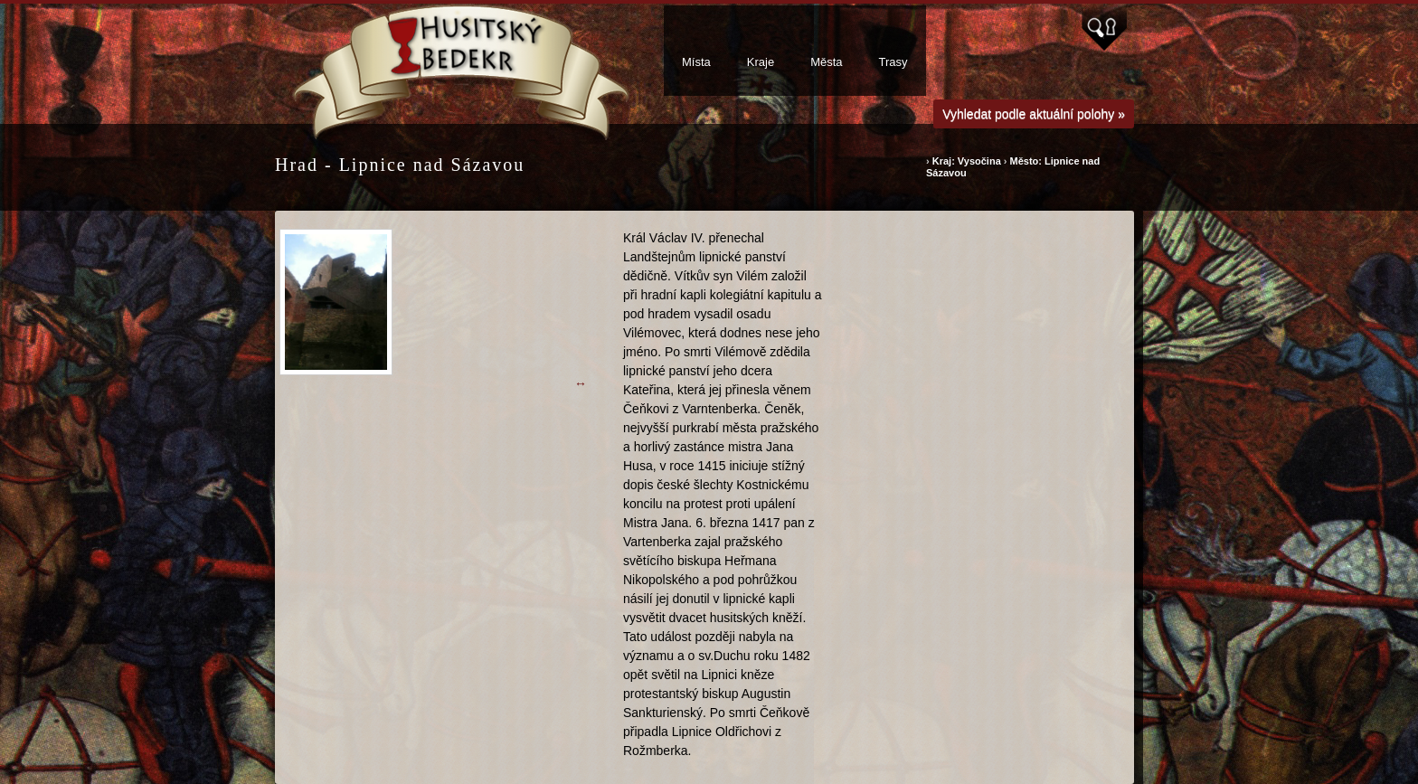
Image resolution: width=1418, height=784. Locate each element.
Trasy (893, 62)
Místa (696, 62)
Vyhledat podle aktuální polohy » (1033, 114)
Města (826, 62)
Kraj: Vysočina (966, 161)
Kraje (760, 62)
